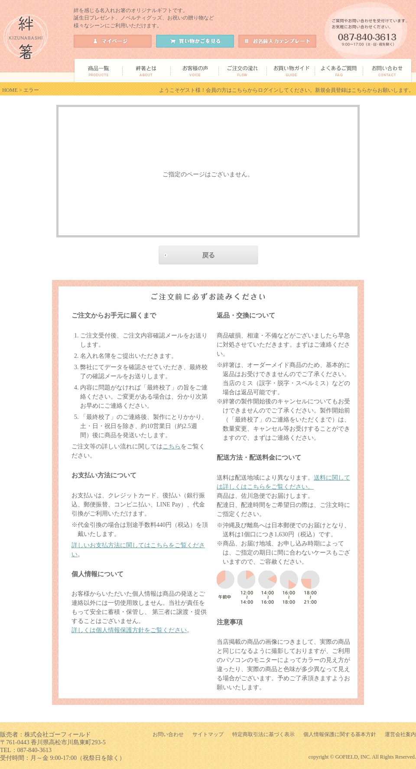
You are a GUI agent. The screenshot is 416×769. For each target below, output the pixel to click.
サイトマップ (208, 734)
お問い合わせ (168, 734)
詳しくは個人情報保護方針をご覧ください (129, 630)
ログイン (268, 90)
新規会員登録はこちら (341, 90)
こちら (171, 446)
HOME (10, 90)
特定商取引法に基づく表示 (263, 734)
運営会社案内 (400, 734)
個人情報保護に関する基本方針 (339, 734)
